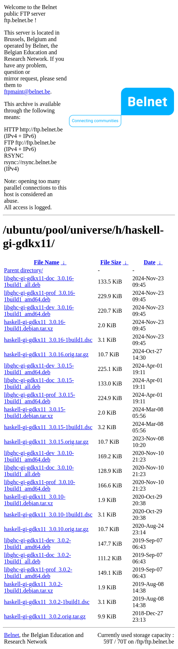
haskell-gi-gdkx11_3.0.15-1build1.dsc (48, 427)
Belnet (11, 635)
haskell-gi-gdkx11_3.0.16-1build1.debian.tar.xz (34, 325)
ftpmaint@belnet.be (27, 91)
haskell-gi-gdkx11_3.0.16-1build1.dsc (48, 340)
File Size (110, 262)
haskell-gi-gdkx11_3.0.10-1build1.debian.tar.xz (34, 500)
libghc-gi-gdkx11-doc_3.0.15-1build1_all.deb (39, 383)
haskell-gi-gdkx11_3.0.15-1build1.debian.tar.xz (34, 412)
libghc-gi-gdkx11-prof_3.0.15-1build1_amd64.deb (39, 398)
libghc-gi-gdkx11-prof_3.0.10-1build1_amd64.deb (39, 485)
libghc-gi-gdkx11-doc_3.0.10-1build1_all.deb (39, 470)
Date (149, 262)
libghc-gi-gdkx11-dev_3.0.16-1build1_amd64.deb (39, 310)
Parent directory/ (23, 270)
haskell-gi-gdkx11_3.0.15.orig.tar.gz (46, 442)
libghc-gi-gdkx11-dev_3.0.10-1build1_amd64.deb (39, 456)
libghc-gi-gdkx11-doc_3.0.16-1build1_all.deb (39, 281)
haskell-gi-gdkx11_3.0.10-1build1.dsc (48, 514)
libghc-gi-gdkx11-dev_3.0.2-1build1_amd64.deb (37, 543)
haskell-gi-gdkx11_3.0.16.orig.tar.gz (46, 354)
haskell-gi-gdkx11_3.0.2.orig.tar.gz (45, 616)
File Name (46, 262)
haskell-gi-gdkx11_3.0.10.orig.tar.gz (46, 529)
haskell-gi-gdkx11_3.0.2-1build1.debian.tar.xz (33, 587)
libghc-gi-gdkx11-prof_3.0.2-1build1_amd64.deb (38, 572)
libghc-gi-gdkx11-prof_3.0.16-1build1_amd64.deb (39, 296)
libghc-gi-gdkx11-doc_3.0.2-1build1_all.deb (37, 558)
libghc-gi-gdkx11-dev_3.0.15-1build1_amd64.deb (39, 369)
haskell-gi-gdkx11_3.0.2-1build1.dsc (46, 602)
